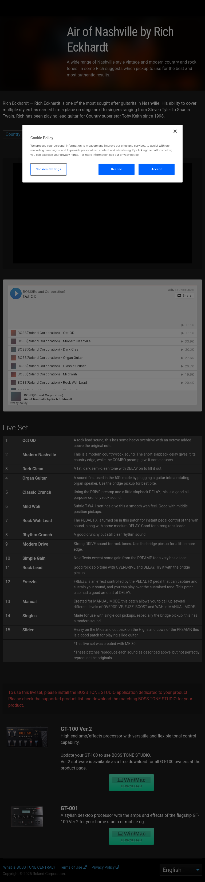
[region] (102, 153)
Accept (156, 169)
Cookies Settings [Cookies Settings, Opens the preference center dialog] (48, 169)
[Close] (175, 131)
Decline (116, 169)
